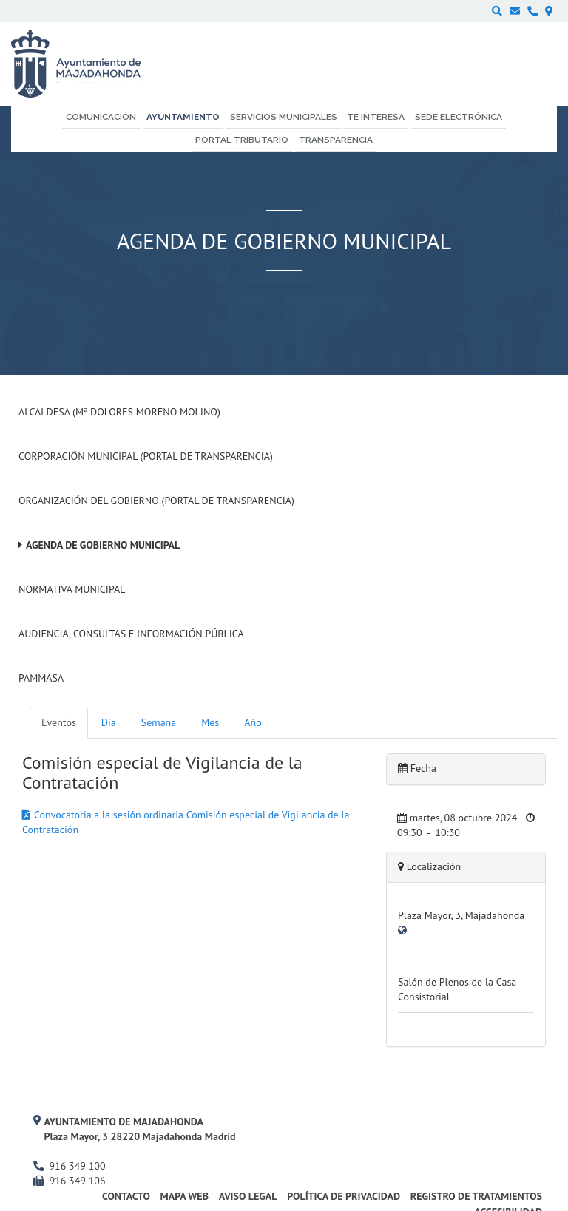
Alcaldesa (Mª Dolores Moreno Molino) (119, 411)
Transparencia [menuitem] (336, 140)
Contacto (126, 1196)
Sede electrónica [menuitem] (458, 117)
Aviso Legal (248, 1196)
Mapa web (184, 1196)
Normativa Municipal (71, 589)
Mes (210, 722)
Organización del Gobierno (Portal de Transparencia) (156, 500)
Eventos (58, 722)
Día (108, 722)
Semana (158, 722)
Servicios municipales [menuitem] (283, 117)
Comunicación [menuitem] (101, 117)
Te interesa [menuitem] (376, 117)
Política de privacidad (343, 1196)
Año (252, 722)
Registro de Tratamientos (476, 1196)
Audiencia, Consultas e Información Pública (131, 633)
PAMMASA (41, 678)
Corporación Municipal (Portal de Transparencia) (145, 456)
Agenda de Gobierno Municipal (103, 545)
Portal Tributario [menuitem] (241, 140)
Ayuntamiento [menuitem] (183, 117)
